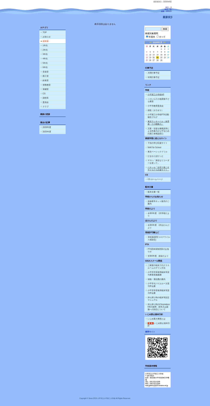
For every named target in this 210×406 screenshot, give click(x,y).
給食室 (46, 80)
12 (150, 55)
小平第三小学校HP (156, 94)
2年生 (45, 50)
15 (161, 55)
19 (150, 57)
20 (154, 57)
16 (165, 55)
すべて (161, 37)
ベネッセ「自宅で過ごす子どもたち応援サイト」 (158, 168)
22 (161, 57)
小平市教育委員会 (155, 106)
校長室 (46, 41)
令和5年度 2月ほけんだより (158, 226)
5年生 (45, 63)
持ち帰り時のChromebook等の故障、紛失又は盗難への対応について (159, 307)
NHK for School (154, 147)
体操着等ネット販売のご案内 (158, 202)
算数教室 (47, 85)
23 (165, 57)
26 (150, 60)
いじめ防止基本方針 (159, 324)
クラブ (46, 106)
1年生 (45, 45)
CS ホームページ (155, 179)
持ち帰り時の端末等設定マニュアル (158, 298)
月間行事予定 (153, 73)
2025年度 (47, 132)
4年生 (45, 58)
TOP (45, 32)
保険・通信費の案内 (156, 279)
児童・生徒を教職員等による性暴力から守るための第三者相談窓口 (158, 131)
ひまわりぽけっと (155, 156)
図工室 (46, 76)
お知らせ (47, 37)
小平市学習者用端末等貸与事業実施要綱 (158, 273)
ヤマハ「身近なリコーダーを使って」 (158, 161)
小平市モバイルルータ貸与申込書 (158, 284)
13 (154, 55)
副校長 (46, 98)
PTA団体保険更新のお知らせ (158, 250)
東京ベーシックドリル (157, 152)
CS (44, 93)
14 (157, 55)
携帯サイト (150, 332)
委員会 (46, 102)
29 (161, 60)
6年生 (45, 67)
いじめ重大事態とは (156, 319)
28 (157, 60)
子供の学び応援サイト (157, 143)
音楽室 (46, 72)
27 (154, 60)
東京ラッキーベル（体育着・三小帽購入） (158, 122)
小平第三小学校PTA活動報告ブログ (158, 115)
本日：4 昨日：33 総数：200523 (166, 9)
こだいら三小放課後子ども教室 (158, 100)
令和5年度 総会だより (158, 256)
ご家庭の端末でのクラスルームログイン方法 (158, 266)
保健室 (46, 89)
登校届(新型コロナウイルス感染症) (159, 238)
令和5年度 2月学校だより (158, 214)
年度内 (150, 37)
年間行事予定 (153, 77)
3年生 (45, 54)
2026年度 (47, 127)
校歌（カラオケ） (155, 110)
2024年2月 (157, 42)
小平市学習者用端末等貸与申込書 (158, 291)
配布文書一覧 (153, 192)
